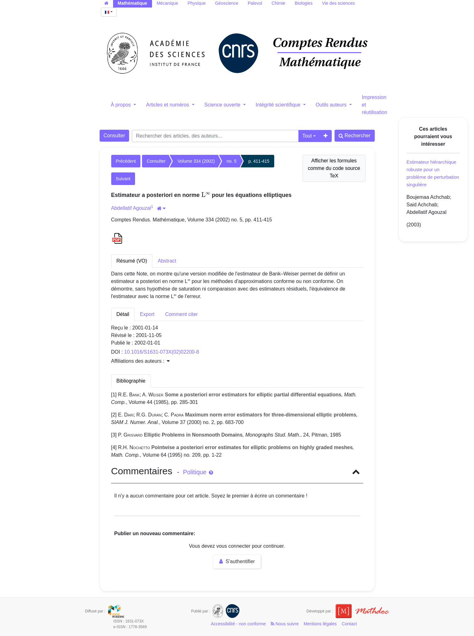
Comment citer (181, 314)
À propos (121, 104)
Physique (197, 3)
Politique (198, 472)
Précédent (126, 161)
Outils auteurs (332, 104)
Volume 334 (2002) (196, 161)
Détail (123, 314)
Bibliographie (131, 380)
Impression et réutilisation (374, 105)
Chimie (279, 3)
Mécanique (167, 3)
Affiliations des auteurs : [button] (140, 361)
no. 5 (232, 161)
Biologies (304, 3)
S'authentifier (237, 561)
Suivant (123, 178)
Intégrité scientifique (279, 104)
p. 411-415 (259, 161)
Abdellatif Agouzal (131, 208)
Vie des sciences (338, 3)
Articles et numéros (168, 104)
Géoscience (226, 3)
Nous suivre (285, 623)
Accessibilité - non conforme (238, 623)
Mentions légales (320, 623)
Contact (349, 623)
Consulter (114, 135)
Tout (307, 136)
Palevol (255, 3)
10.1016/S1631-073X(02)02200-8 (161, 352)
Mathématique (132, 3)
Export (147, 314)
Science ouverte (223, 104)
